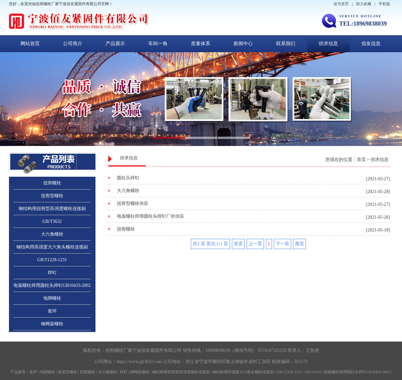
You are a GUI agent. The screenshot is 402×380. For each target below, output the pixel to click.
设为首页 (341, 4)
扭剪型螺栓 (52, 195)
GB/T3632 (52, 221)
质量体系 (200, 43)
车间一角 (158, 43)
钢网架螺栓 (52, 323)
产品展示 (115, 43)
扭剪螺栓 (52, 183)
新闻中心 (243, 43)
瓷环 (52, 311)
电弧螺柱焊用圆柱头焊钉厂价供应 (150, 216)
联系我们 (285, 43)
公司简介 (72, 43)
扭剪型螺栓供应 (132, 203)
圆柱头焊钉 (128, 177)
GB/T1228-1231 (52, 259)
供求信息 (328, 43)
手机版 (384, 4)
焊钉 (52, 272)
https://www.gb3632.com (139, 361)
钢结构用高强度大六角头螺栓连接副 (52, 247)
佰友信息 (371, 43)
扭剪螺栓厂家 (118, 350)
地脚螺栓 (52, 298)
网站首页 (30, 43)
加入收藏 (363, 4)
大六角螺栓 (52, 234)
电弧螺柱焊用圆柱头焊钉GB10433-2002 (52, 285)
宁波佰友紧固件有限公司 (157, 350)
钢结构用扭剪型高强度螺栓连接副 (52, 208)
